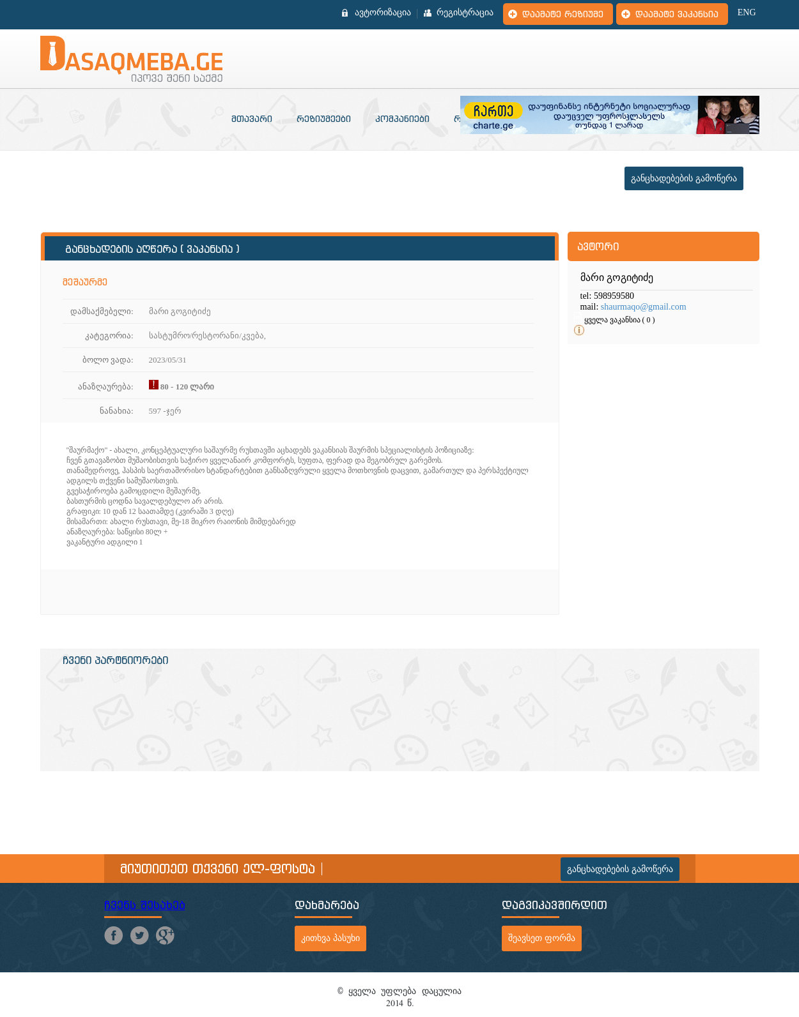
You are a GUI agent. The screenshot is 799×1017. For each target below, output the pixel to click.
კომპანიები (402, 118)
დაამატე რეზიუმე (562, 14)
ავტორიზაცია (383, 12)
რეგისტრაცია (465, 12)
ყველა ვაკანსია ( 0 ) (619, 319)
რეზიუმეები (324, 118)
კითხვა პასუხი (330, 938)
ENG (747, 12)
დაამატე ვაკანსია (676, 14)
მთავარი (251, 118)
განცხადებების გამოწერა (684, 178)
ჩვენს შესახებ (144, 905)
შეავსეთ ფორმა (541, 938)
